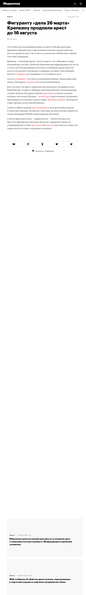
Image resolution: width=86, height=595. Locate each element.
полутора (45, 97)
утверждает (20, 79)
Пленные (36, 10)
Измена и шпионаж (9, 10)
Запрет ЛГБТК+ (25, 10)
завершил (21, 74)
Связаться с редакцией (43, 159)
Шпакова (52, 100)
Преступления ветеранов (52, 10)
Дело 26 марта (12, 39)
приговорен (48, 93)
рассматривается (40, 108)
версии (49, 125)
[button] (81, 3)
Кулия (62, 100)
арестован (36, 125)
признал (31, 82)
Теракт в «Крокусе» (71, 10)
